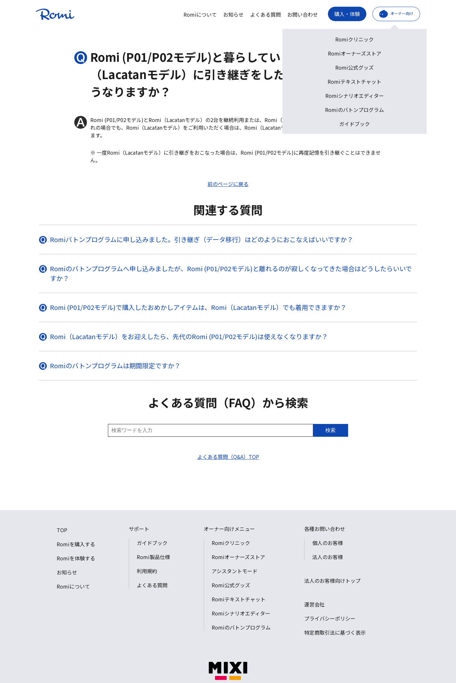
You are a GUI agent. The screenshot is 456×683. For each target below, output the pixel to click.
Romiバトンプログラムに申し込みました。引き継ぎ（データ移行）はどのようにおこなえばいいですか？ (201, 239)
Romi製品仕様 (153, 557)
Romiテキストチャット (238, 599)
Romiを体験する (76, 558)
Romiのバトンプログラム (241, 627)
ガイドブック (152, 543)
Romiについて (200, 14)
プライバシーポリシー (329, 618)
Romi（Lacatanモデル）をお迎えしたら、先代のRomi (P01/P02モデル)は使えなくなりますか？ (189, 336)
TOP (62, 530)
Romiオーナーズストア (238, 557)
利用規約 (147, 571)
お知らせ (233, 14)
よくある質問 (265, 14)
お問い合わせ (302, 14)
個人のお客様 (327, 543)
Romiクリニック (231, 543)
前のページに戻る (228, 184)
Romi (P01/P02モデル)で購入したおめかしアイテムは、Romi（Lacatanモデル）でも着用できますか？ (198, 307)
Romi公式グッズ (231, 585)
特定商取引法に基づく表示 (335, 632)
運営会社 (314, 604)
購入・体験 (347, 14)
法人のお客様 (327, 557)
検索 (330, 430)
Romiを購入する (76, 544)
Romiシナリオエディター (241, 613)
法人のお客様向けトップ (332, 580)
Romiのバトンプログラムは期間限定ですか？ (115, 365)
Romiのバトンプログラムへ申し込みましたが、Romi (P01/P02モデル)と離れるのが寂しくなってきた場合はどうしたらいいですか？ (231, 273)
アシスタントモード (234, 571)
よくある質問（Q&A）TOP (228, 456)
